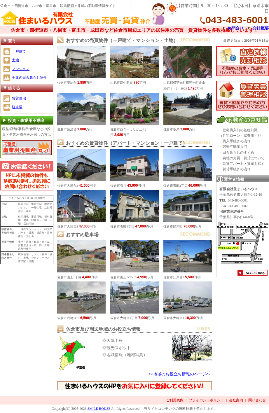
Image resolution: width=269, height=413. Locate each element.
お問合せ (235, 28)
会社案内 (236, 400)
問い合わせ (257, 400)
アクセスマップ (252, 273)
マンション (20, 69)
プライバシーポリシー (206, 400)
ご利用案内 (175, 400)
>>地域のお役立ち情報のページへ (179, 374)
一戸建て (19, 51)
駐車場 (17, 107)
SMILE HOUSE (98, 409)
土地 (15, 60)
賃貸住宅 (19, 98)
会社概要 (260, 28)
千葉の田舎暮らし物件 (29, 78)
